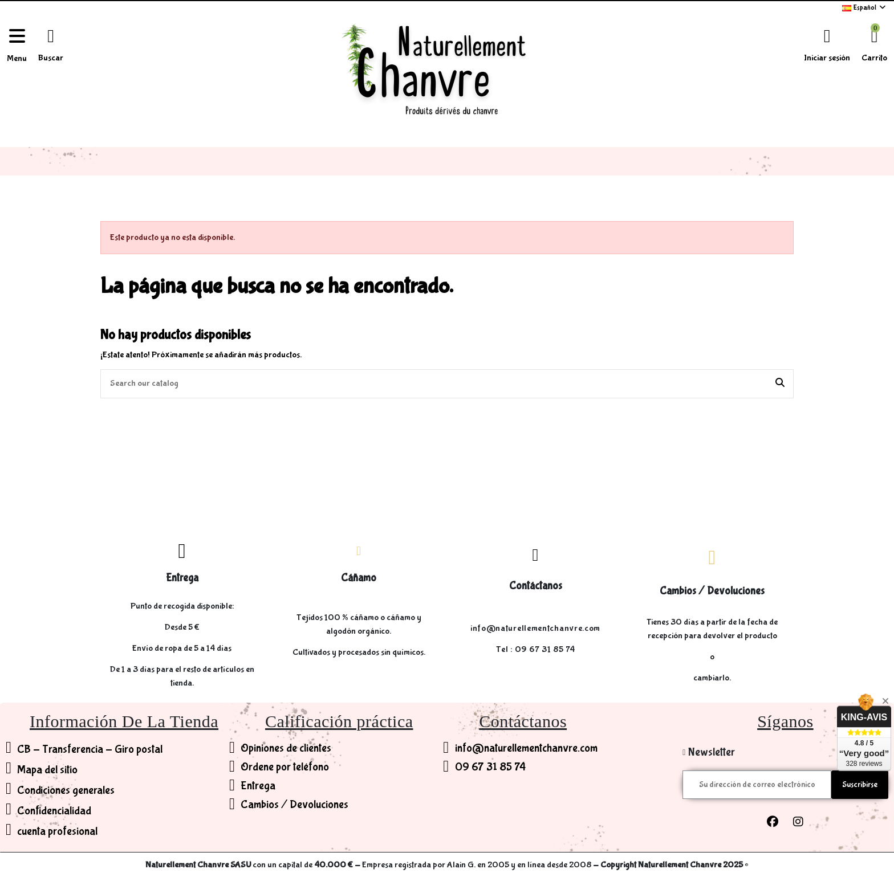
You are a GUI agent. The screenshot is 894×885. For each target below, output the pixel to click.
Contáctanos (535, 586)
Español (864, 7)
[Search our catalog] (780, 384)
